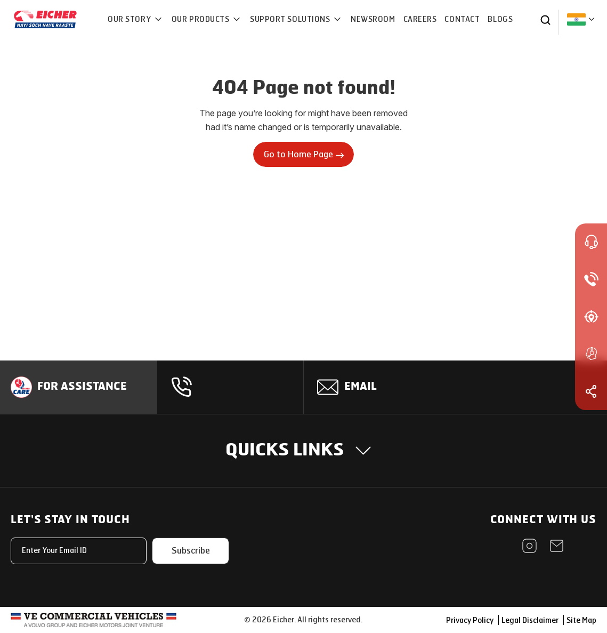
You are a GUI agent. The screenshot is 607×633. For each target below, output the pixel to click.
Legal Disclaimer (530, 620)
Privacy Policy (469, 620)
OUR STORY (130, 19)
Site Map (581, 620)
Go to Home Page (303, 154)
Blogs (500, 19)
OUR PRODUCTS (201, 19)
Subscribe (191, 551)
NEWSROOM (373, 19)
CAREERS (420, 19)
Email (361, 387)
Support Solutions (291, 19)
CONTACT (462, 19)
